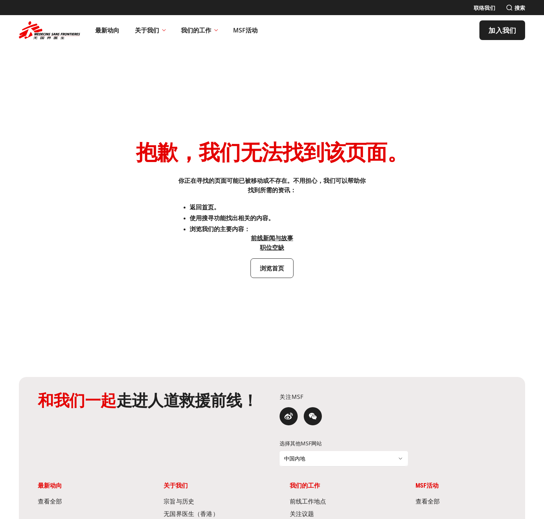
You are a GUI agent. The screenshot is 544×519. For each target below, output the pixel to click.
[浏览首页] (272, 268)
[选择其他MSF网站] (344, 458)
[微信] (313, 416)
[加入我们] (502, 30)
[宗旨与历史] (209, 501)
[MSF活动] (245, 30)
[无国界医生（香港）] (209, 513)
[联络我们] (484, 8)
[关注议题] (335, 513)
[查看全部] (83, 501)
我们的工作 (199, 30)
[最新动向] (107, 30)
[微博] (289, 416)
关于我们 (150, 30)
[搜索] (515, 8)
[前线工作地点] (335, 501)
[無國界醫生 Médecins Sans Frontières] (49, 30)
